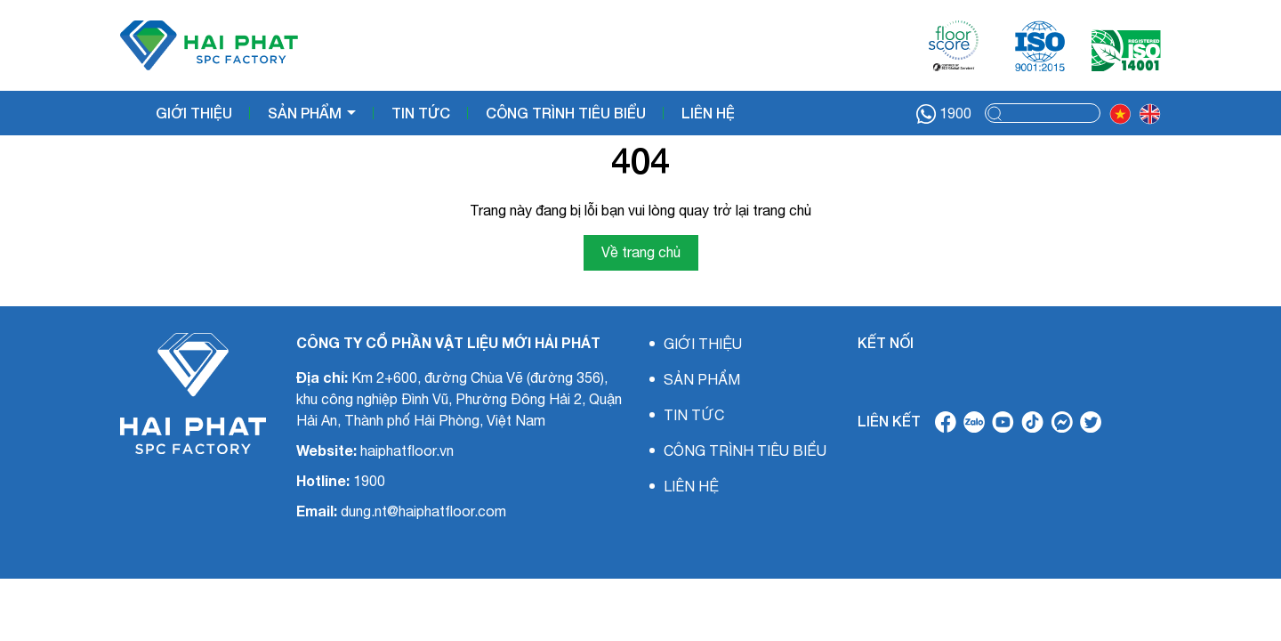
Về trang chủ (641, 252)
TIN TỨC (420, 112)
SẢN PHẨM (306, 112)
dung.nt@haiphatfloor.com (423, 511)
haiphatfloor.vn (407, 450)
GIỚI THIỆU (194, 112)
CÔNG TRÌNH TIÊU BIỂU (566, 112)
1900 (943, 114)
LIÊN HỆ (708, 112)
